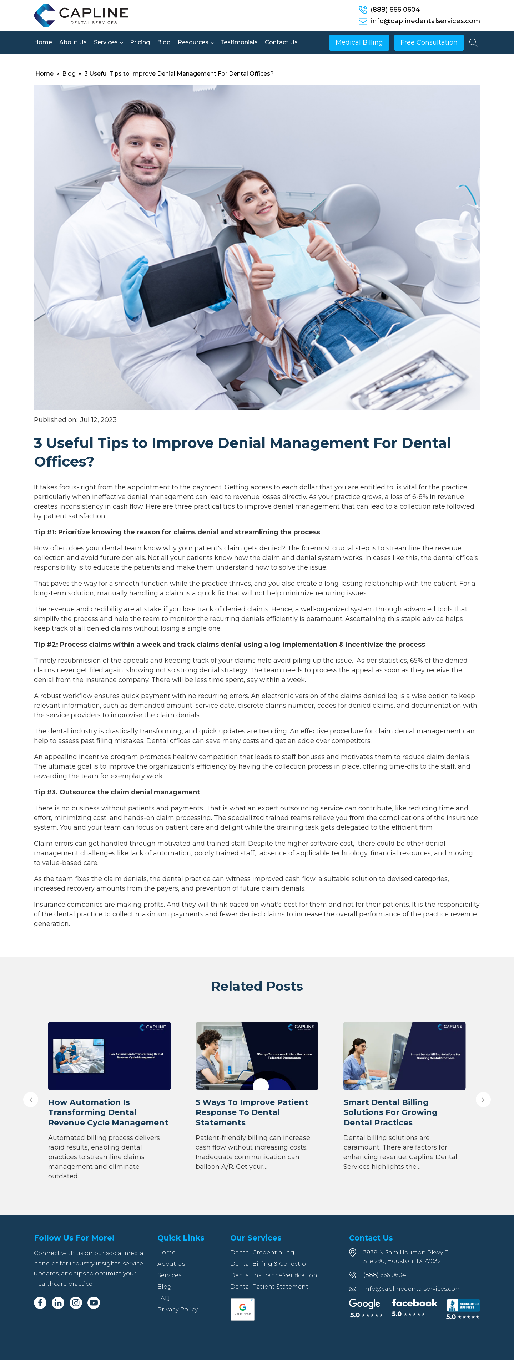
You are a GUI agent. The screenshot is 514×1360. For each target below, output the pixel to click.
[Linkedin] (58, 1303)
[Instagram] (76, 1303)
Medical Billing (359, 42)
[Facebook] (40, 1303)
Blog (164, 42)
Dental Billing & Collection (270, 1263)
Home (43, 42)
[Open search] (473, 42)
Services (106, 42)
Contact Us (281, 42)
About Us (73, 42)
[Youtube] (93, 1303)
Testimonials (239, 42)
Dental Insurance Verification (273, 1275)
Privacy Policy (177, 1309)
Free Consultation (429, 42)
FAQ (163, 1298)
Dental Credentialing (262, 1252)
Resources (193, 42)
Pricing (140, 42)
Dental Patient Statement (269, 1286)
